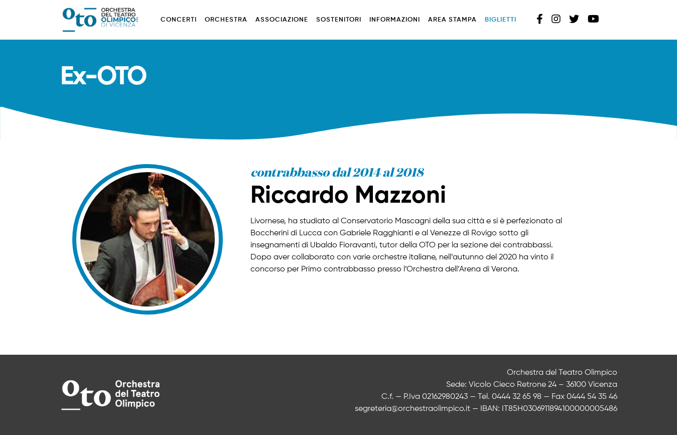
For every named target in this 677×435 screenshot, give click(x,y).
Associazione (281, 20)
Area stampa (452, 20)
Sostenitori (338, 20)
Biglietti (500, 20)
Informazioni (394, 20)
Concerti (179, 20)
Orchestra (226, 20)
